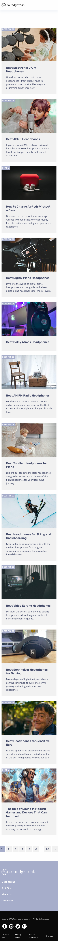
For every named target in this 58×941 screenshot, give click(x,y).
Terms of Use (5, 936)
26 (47, 849)
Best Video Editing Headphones (28, 605)
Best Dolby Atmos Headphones (27, 342)
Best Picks (8, 29)
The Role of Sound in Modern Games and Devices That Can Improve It (26, 812)
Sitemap (49, 936)
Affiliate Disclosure (33, 936)
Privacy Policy (18, 936)
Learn (5, 168)
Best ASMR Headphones (23, 139)
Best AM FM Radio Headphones (28, 395)
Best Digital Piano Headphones (27, 278)
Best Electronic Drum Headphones (21, 69)
